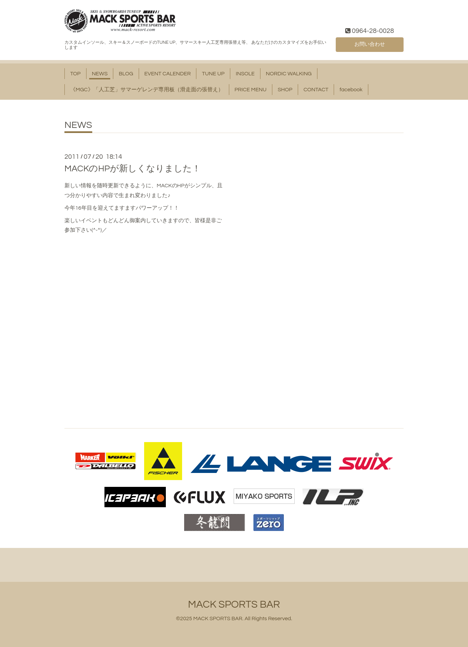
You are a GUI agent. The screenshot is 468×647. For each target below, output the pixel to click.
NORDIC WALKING (289, 73)
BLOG (126, 73)
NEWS (100, 73)
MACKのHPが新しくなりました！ (132, 168)
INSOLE (245, 73)
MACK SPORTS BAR (234, 604)
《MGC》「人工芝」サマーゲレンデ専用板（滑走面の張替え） (146, 89)
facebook (351, 89)
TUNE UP (213, 73)
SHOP (285, 89)
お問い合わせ (369, 43)
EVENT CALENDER (167, 73)
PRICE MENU (251, 89)
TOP (75, 73)
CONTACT (316, 89)
